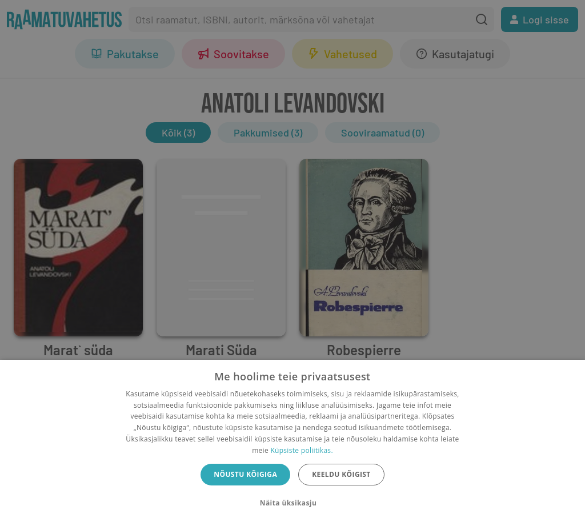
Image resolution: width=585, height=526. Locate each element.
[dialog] (292, 443)
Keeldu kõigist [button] (341, 474)
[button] (292, 503)
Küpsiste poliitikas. (301, 450)
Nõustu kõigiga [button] (245, 474)
